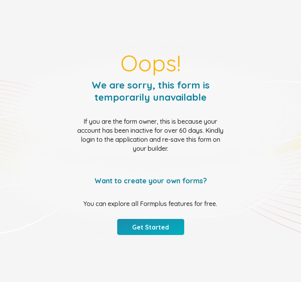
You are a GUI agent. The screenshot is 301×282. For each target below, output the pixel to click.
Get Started (150, 227)
